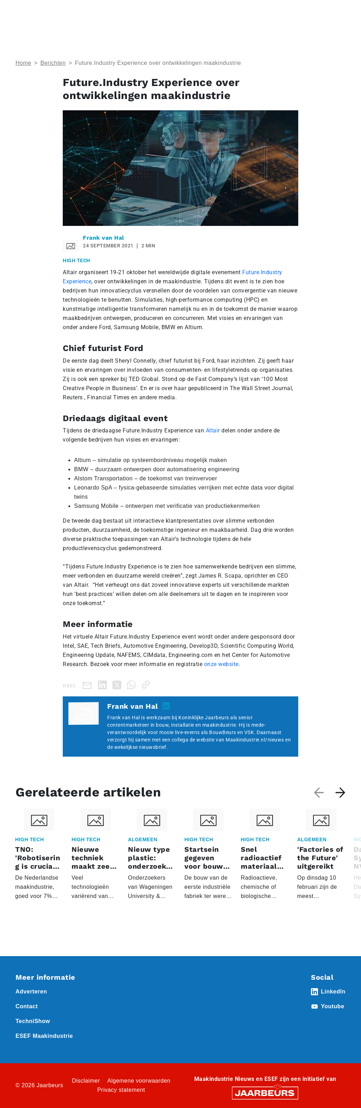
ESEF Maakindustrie (44, 1036)
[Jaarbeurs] (265, 1092)
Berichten (53, 63)
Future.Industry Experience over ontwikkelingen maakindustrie (158, 63)
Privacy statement (121, 1090)
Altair (213, 430)
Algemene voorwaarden (139, 1081)
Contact (27, 1006)
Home (23, 63)
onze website (221, 664)
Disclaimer (86, 1081)
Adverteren (31, 992)
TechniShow (33, 1021)
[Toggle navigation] (338, 15)
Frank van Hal (103, 237)
